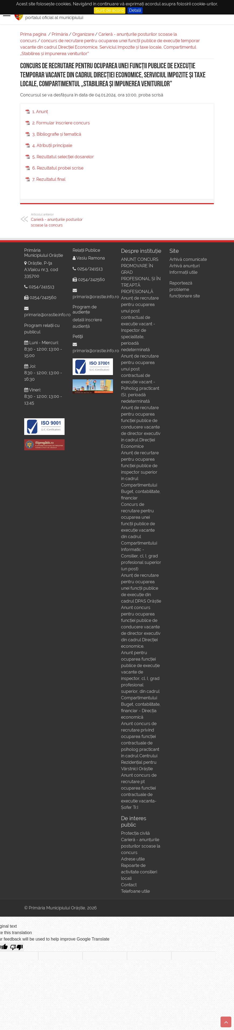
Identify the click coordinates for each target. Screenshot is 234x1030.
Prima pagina (33, 34)
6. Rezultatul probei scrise (57, 168)
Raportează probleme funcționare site (184, 289)
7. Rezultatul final (48, 179)
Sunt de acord (109, 10)
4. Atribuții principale (52, 145)
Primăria (60, 34)
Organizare (83, 34)
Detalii (135, 10)
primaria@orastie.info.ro (47, 314)
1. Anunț (40, 111)
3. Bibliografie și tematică (56, 134)
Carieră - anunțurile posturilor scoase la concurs (58, 219)
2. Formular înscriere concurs (61, 122)
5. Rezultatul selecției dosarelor (63, 156)
